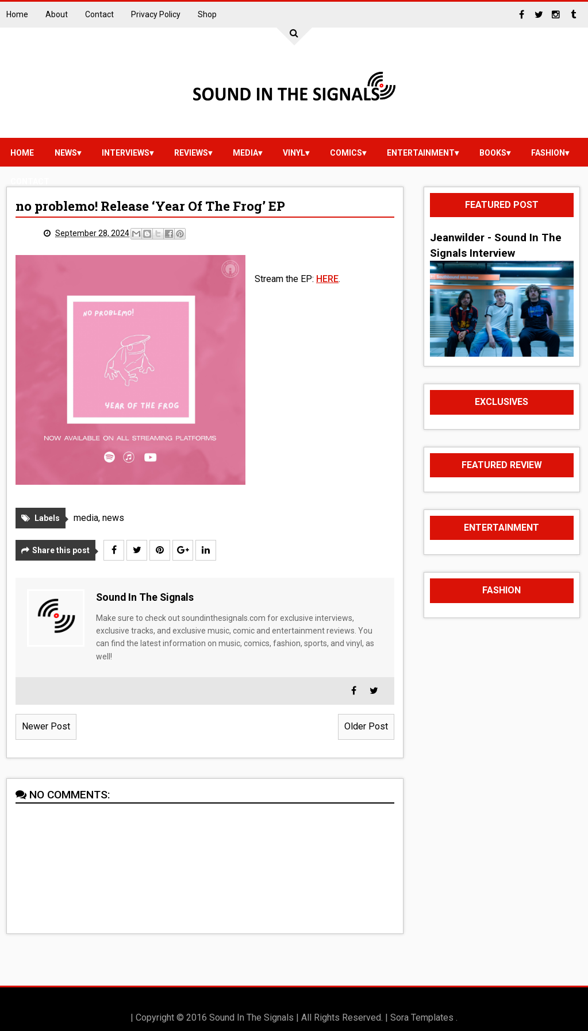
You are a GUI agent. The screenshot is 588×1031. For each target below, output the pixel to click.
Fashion (548, 152)
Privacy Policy (155, 14)
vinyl (294, 152)
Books (492, 152)
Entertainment (421, 152)
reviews (191, 152)
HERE (327, 278)
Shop (207, 14)
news (66, 152)
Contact (99, 14)
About (56, 14)
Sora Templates (422, 1017)
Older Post (366, 726)
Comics (346, 152)
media (245, 152)
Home (17, 14)
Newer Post (46, 726)
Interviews (125, 152)
